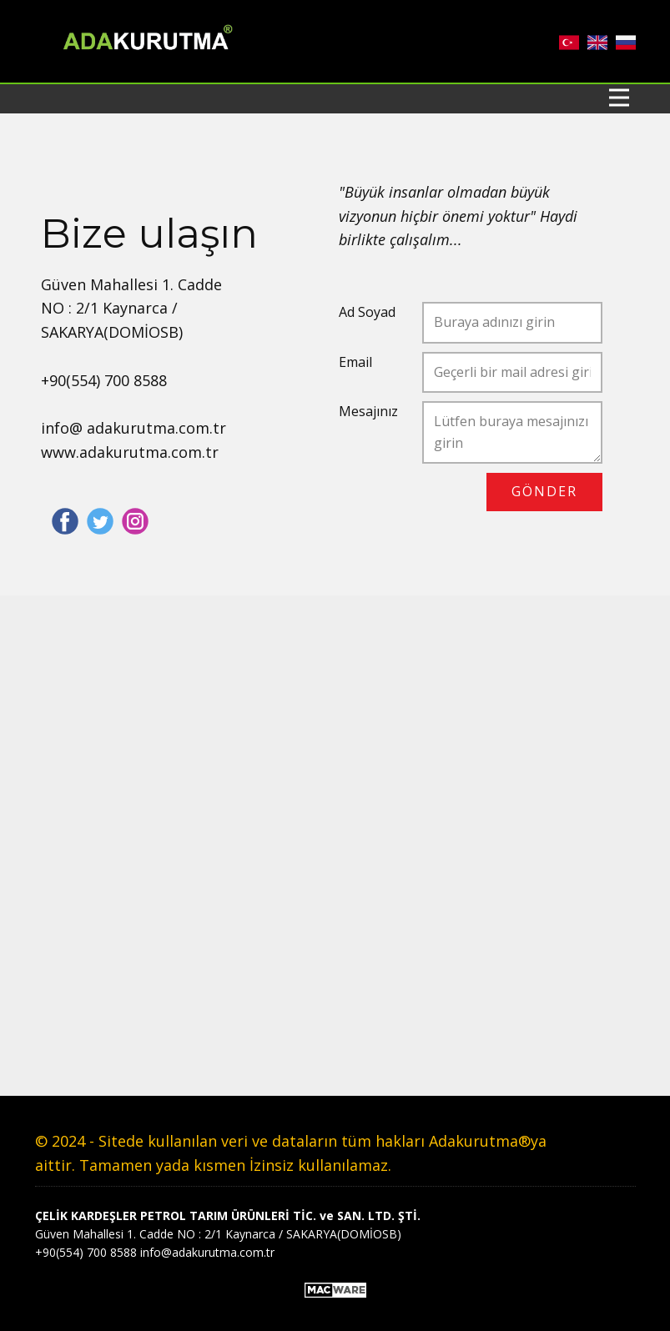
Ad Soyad (367, 312)
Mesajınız (368, 411)
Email (355, 362)
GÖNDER (544, 491)
